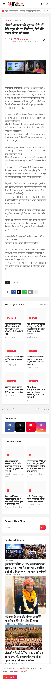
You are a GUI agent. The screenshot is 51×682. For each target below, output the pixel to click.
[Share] (44, 40)
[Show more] (35, 292)
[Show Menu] (3, 4)
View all (42, 304)
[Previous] (44, 11)
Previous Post (10, 409)
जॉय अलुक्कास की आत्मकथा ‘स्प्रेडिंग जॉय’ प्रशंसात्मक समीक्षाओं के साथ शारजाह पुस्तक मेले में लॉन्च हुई (23, 11)
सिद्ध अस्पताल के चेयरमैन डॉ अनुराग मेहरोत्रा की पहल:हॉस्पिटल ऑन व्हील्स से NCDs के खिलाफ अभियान (36, 329)
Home (8, 20)
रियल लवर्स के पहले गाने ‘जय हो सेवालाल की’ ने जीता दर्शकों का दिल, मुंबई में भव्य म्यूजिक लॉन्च (14, 500)
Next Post (42, 409)
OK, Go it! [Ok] (10, 677)
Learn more (19, 671)
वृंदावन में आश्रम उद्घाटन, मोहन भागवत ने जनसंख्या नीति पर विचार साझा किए (14, 389)
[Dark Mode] (42, 4)
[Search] (47, 4)
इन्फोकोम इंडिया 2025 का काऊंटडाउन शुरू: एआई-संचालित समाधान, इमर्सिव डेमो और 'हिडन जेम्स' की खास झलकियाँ (36, 466)
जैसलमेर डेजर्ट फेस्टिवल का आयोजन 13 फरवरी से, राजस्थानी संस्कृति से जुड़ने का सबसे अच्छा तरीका (24, 656)
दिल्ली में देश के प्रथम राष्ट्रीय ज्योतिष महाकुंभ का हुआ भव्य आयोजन (14, 359)
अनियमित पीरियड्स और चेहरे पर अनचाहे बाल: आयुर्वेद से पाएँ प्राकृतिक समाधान (35, 361)
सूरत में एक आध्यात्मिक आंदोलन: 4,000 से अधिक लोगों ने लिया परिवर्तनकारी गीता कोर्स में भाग (14, 329)
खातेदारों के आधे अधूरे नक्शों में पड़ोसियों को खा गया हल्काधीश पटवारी (35, 499)
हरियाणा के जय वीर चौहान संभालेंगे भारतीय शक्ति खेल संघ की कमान (23, 618)
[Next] (47, 11)
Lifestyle (17, 20)
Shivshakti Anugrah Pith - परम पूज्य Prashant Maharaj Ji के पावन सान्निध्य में (36, 392)
